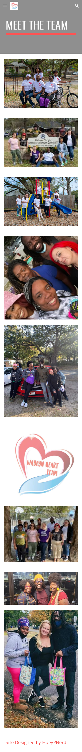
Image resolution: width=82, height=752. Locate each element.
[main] (41, 27)
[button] (5, 5)
